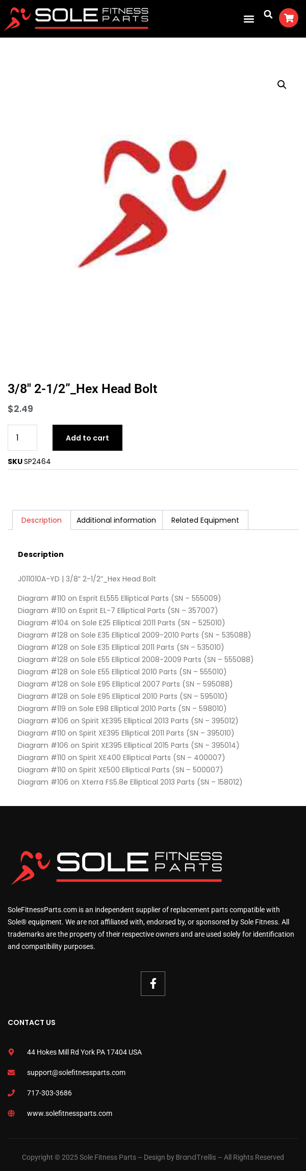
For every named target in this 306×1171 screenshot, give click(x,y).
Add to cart (87, 438)
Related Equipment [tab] (205, 520)
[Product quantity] (22, 438)
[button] (248, 18)
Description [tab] (41, 520)
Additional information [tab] (116, 520)
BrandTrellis (196, 1157)
